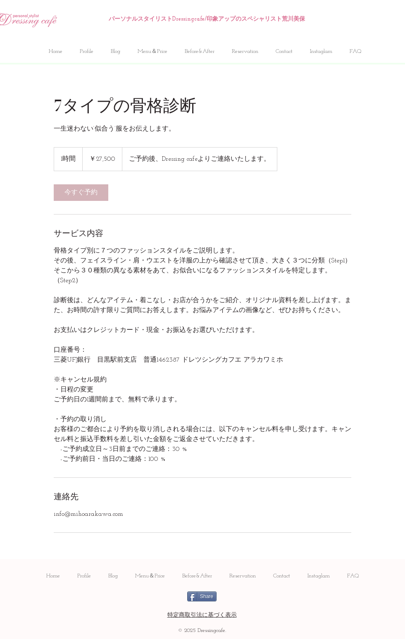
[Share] (202, 596)
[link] (81, 192)
